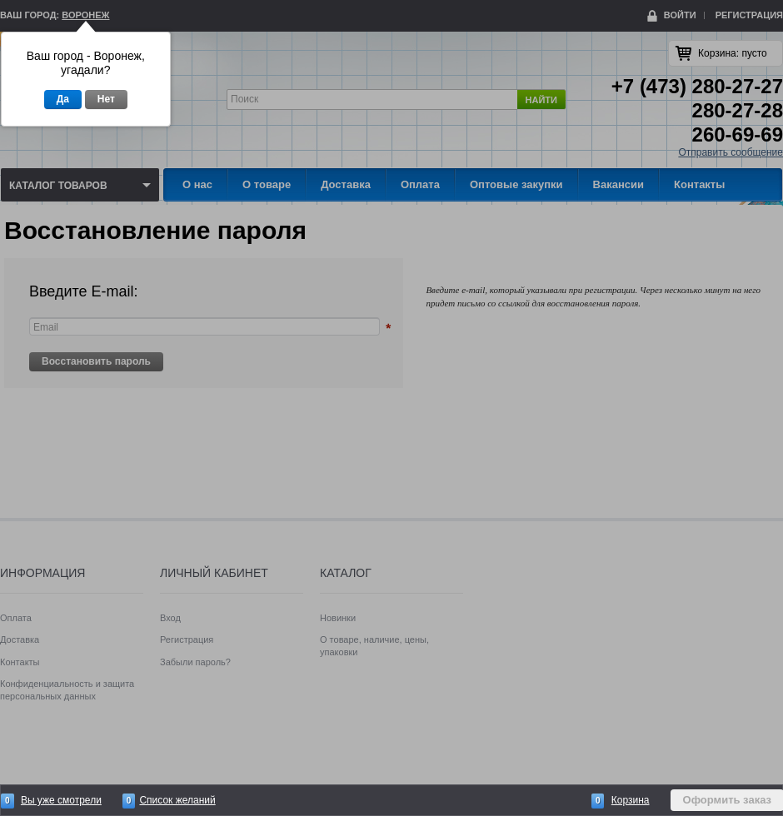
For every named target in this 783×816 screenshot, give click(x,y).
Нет (106, 99)
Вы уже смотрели (61, 800)
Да (63, 99)
